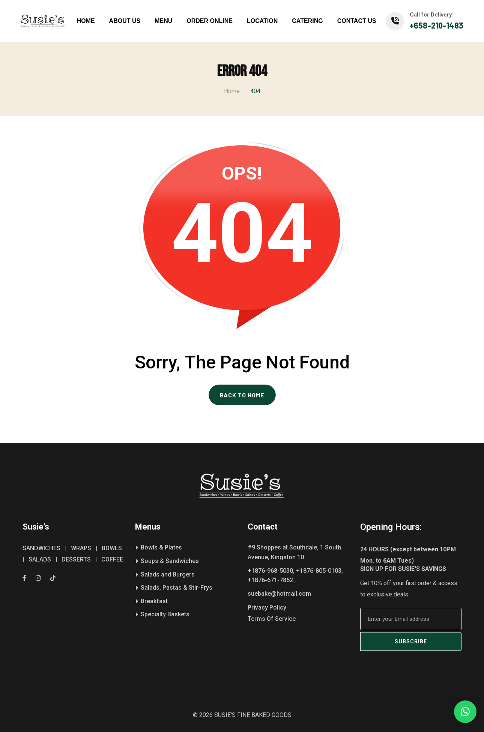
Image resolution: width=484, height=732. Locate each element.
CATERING (307, 21)
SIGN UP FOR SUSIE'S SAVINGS (403, 568)
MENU (163, 21)
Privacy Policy (267, 607)
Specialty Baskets (165, 614)
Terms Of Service (272, 618)
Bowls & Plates (161, 547)
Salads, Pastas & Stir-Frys (176, 587)
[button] (465, 711)
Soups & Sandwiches (170, 560)
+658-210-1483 (436, 25)
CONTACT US (356, 21)
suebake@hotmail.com (279, 593)
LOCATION (262, 21)
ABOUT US (125, 21)
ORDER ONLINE (209, 21)
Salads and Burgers (168, 574)
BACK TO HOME (242, 394)
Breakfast (154, 601)
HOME (86, 21)
